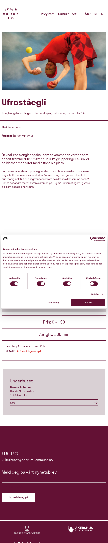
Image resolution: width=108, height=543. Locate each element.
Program (48, 14)
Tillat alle (88, 302)
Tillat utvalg (53, 302)
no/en (98, 14)
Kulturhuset (67, 14)
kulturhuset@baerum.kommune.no (27, 460)
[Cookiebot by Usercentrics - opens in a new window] (92, 239)
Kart (12, 402)
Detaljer (95, 294)
